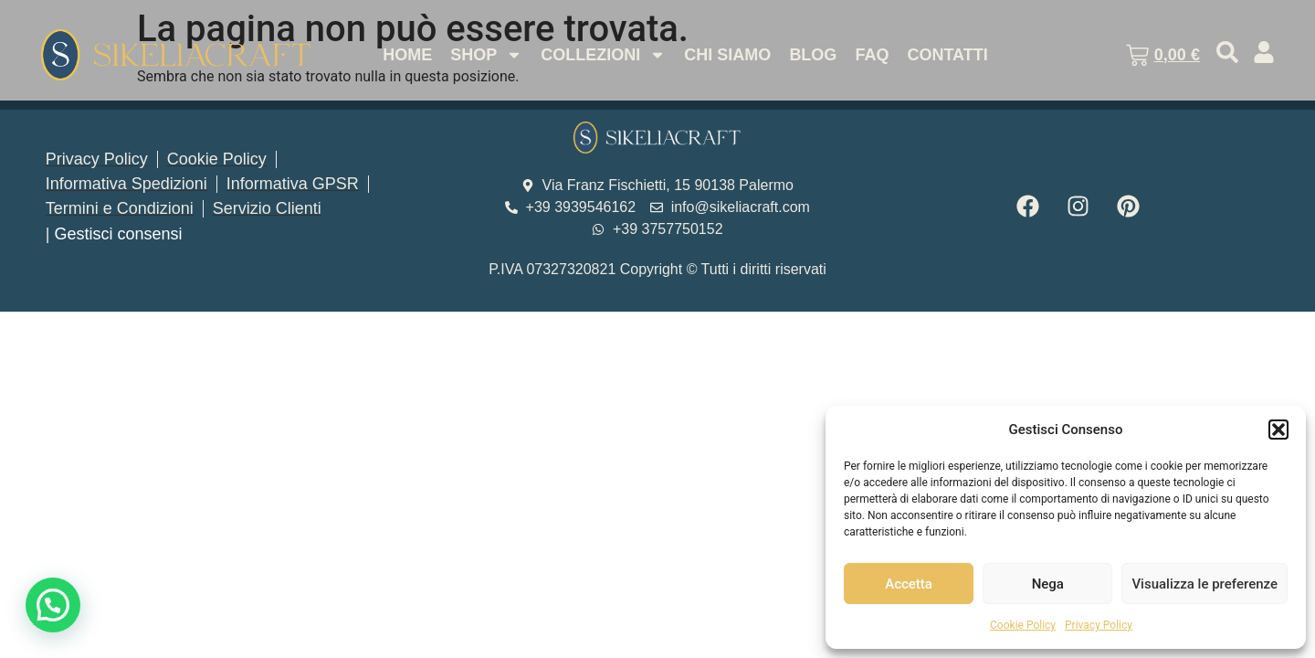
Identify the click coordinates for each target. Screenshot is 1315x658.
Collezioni (603, 54)
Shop (486, 54)
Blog (812, 55)
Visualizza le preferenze (1204, 584)
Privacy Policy (1098, 625)
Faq (872, 55)
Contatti (947, 55)
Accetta (908, 584)
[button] (1278, 429)
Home (407, 55)
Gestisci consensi (118, 234)
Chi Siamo (727, 55)
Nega (1048, 584)
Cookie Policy (1023, 625)
